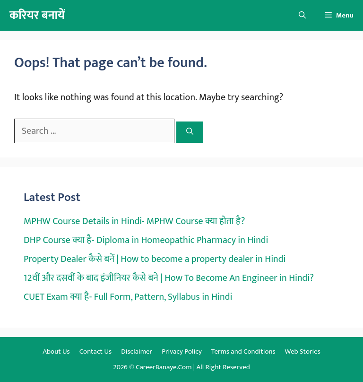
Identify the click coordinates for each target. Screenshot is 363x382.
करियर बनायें (37, 15)
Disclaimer (136, 351)
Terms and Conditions (243, 351)
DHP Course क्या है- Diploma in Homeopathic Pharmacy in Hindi (146, 240)
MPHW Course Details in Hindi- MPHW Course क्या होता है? (134, 221)
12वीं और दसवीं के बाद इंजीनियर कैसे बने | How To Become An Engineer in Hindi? (169, 278)
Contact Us (95, 351)
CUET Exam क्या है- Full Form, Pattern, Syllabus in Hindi (128, 297)
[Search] (189, 132)
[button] (302, 15)
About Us (56, 351)
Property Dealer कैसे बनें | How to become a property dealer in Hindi (154, 259)
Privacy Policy (182, 351)
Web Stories (302, 351)
